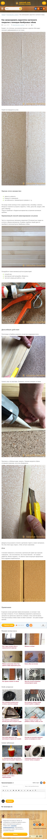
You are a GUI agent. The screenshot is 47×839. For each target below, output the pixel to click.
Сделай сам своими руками (23, 3)
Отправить (9, 801)
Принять (15, 834)
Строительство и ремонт (19, 25)
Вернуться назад (8, 625)
